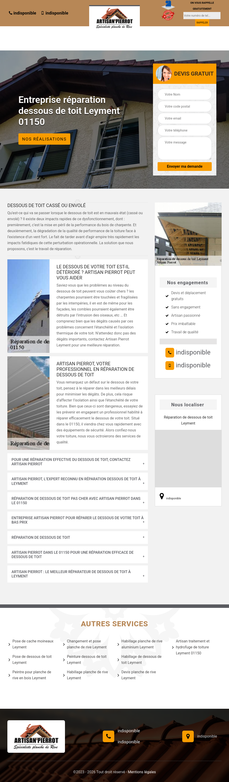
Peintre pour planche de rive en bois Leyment (30, 675)
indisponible (22, 13)
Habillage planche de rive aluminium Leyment (139, 644)
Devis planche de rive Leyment (136, 675)
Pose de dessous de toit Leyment (30, 659)
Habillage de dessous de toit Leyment (139, 659)
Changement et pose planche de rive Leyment (85, 644)
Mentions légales (142, 772)
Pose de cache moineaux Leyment (31, 644)
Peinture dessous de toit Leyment (85, 659)
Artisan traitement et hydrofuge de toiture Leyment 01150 (191, 647)
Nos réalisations (44, 139)
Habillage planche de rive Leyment (85, 675)
